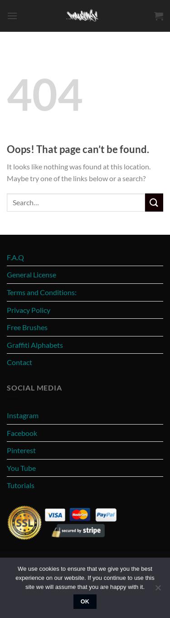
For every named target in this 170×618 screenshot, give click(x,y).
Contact (19, 362)
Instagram (23, 415)
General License (31, 274)
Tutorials (20, 485)
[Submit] (154, 202)
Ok (85, 601)
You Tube (21, 468)
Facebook (22, 433)
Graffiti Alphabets (35, 345)
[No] (157, 590)
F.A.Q (15, 257)
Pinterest (21, 450)
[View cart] (158, 16)
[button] (12, 16)
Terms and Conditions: (42, 292)
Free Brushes (27, 327)
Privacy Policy (28, 310)
